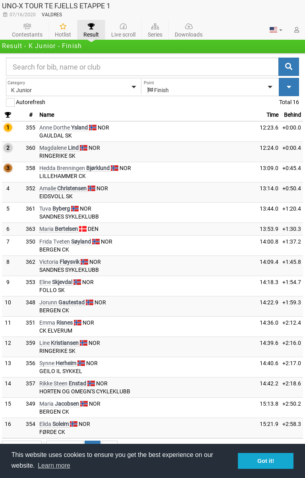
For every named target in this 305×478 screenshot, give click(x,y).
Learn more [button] (54, 465)
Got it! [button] (265, 461)
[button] (276, 30)
